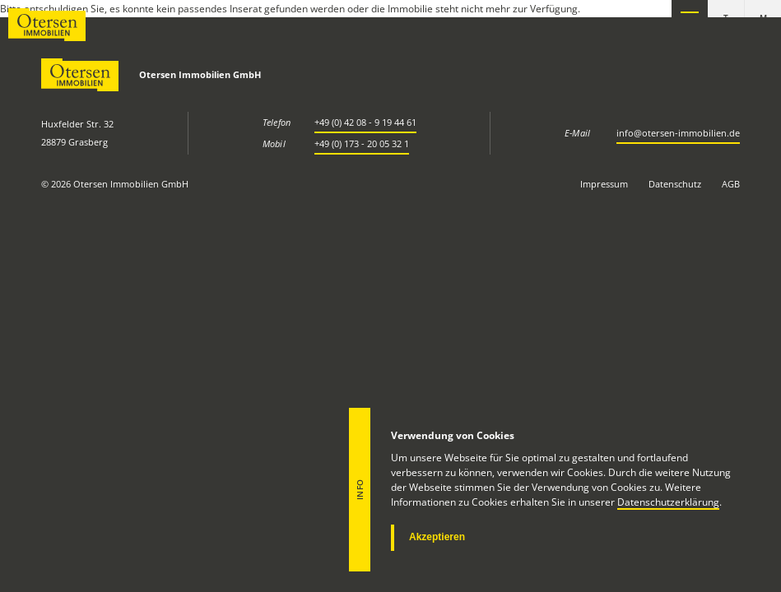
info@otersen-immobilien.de (678, 133)
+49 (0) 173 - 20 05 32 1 (361, 143)
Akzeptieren (437, 537)
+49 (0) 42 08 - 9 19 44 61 (365, 122)
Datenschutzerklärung (668, 502)
